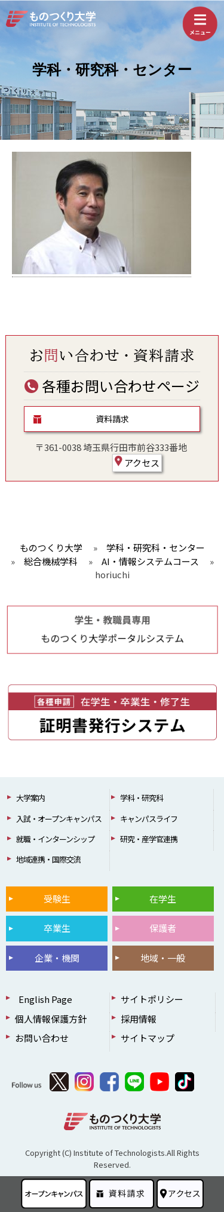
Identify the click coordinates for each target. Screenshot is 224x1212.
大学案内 (30, 797)
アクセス (137, 462)
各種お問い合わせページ (112, 385)
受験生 (57, 898)
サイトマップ (147, 1038)
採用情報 (139, 1018)
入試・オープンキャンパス (59, 818)
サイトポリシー (152, 999)
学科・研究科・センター (112, 70)
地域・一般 (162, 958)
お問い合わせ (42, 1038)
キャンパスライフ (148, 818)
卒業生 (57, 928)
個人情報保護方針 (51, 1018)
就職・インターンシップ (55, 839)
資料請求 (112, 419)
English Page (43, 999)
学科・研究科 (141, 797)
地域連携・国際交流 (48, 859)
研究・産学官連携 (148, 839)
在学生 (162, 898)
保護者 (162, 928)
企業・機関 (57, 958)
